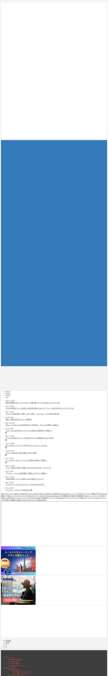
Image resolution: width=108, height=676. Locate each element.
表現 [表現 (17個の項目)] (4, 496)
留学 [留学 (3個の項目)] (20, 500)
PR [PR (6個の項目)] (10, 498)
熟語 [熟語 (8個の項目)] (74, 496)
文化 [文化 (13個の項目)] (31, 496)
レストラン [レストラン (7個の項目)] (95, 496)
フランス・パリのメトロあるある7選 (19, 490)
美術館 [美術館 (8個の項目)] (80, 496)
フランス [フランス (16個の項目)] (22, 496)
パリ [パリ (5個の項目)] (69, 498)
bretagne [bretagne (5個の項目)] (62, 498)
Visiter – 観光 (14, 663)
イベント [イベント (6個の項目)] (25, 498)
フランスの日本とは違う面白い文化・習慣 (21, 453)
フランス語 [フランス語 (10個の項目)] (40, 496)
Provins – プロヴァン (22, 673)
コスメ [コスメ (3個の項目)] (34, 500)
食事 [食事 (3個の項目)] (14, 500)
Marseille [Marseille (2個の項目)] (42, 500)
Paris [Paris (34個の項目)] (43, 494)
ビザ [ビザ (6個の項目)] (32, 498)
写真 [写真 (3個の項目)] (8, 500)
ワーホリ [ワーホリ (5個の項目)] (53, 498)
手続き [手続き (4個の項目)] (83, 498)
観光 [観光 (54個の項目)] (25, 494)
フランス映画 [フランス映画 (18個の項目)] (91, 494)
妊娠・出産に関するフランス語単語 (18, 419)
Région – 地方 (10, 667)
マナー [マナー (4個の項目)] (91, 498)
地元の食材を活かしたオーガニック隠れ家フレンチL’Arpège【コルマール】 (33, 403)
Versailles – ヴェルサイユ (23, 671)
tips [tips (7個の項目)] (87, 496)
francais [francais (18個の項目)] (103, 494)
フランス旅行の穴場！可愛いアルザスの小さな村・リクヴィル (28, 468)
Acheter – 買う (15, 661)
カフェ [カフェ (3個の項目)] (26, 500)
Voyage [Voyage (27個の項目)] (66, 494)
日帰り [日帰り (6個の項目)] (4, 498)
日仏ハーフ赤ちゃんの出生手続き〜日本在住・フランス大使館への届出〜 (32, 425)
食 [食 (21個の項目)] (82, 494)
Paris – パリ (10, 657)
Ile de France (14, 669)
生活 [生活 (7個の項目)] (103, 496)
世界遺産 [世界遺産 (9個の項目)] (66, 496)
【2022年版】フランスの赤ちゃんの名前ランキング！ (25, 479)
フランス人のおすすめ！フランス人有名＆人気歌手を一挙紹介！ (29, 431)
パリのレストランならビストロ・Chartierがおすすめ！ (25, 484)
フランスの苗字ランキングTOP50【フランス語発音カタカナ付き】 (30, 438)
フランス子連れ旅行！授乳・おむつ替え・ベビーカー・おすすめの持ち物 (32, 414)
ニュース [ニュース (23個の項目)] (75, 494)
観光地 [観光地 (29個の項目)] (58, 494)
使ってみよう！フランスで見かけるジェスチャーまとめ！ (27, 445)
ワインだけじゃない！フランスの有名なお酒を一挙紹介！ (27, 460)
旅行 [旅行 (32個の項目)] (50, 494)
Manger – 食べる (16, 659)
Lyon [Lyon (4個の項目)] (98, 498)
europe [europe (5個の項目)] (39, 498)
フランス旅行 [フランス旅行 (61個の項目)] (14, 494)
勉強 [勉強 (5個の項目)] (46, 498)
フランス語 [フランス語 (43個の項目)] (34, 494)
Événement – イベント (18, 665)
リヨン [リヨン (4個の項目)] (76, 498)
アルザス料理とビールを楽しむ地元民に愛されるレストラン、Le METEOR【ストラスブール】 (40, 408)
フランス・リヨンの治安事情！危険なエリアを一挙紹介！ (27, 473)
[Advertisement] (54, 621)
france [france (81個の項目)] (4, 494)
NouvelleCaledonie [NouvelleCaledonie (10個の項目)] (54, 496)
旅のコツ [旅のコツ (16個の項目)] (12, 496)
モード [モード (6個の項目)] (16, 498)
